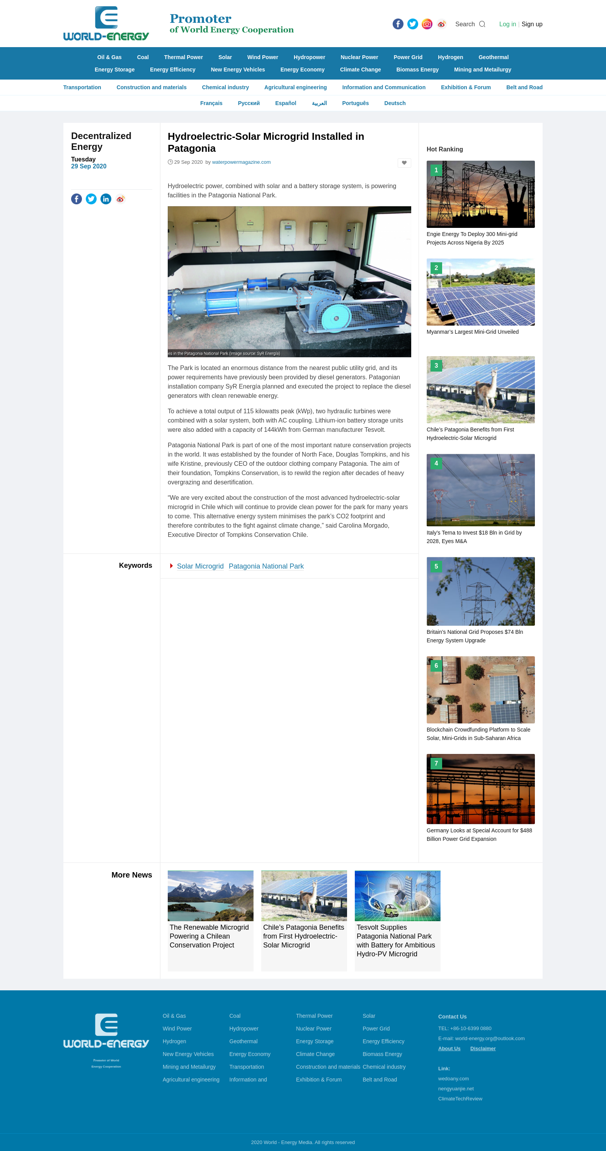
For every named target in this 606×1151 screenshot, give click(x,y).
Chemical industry (225, 87)
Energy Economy (303, 69)
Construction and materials (152, 87)
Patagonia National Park (266, 566)
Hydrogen (450, 57)
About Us (449, 1048)
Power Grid (408, 57)
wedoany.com (453, 1078)
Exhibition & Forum (466, 87)
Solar (225, 57)
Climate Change (360, 69)
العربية (319, 103)
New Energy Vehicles (238, 69)
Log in (507, 24)
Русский (249, 103)
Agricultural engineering (295, 87)
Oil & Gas (109, 57)
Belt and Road (524, 87)
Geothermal (493, 57)
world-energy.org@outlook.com (490, 1038)
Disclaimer (483, 1048)
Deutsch (395, 103)
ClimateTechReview (460, 1099)
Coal (143, 57)
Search (465, 24)
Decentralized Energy (101, 141)
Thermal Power (183, 57)
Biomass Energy (418, 69)
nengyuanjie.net (456, 1089)
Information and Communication (384, 87)
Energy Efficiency (173, 69)
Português (355, 103)
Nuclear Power (359, 57)
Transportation (82, 87)
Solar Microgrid (200, 566)
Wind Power (262, 57)
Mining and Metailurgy (482, 69)
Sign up (532, 24)
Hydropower (309, 57)
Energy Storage (114, 69)
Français (211, 103)
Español (285, 103)
